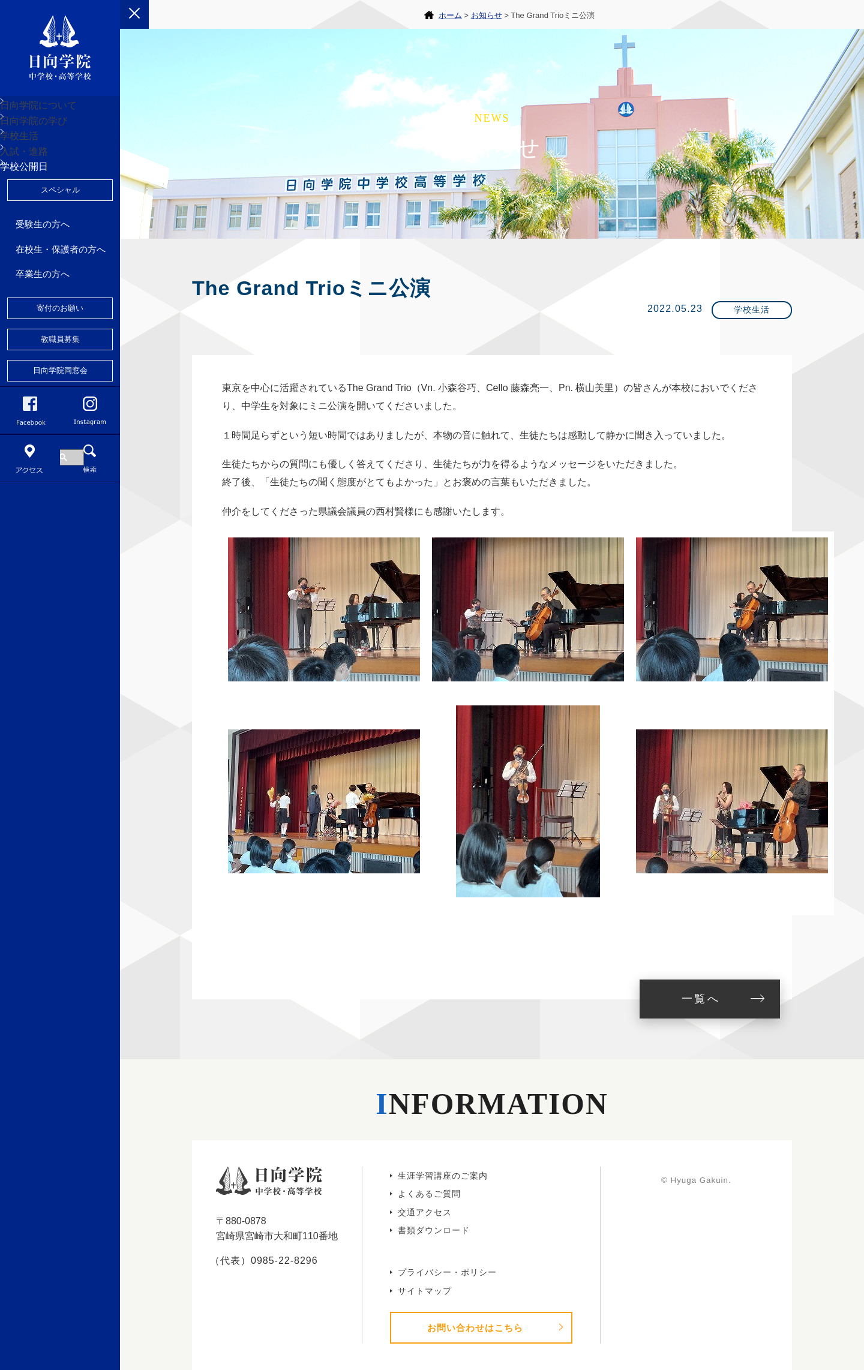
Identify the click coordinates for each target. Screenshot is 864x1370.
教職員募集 (60, 431)
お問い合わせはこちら (475, 1328)
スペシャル (60, 282)
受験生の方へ (43, 316)
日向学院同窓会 (60, 462)
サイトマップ (425, 1291)
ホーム (450, 15)
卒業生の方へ (43, 366)
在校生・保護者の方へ (61, 342)
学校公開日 (38, 250)
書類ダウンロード (434, 1230)
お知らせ (486, 15)
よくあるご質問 (429, 1193)
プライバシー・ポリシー (447, 1272)
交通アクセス (425, 1212)
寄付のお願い (60, 400)
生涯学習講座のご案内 (443, 1175)
